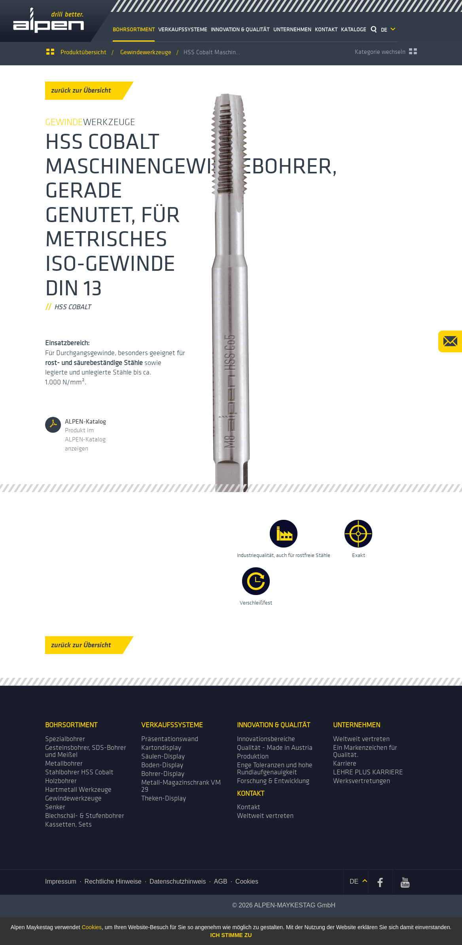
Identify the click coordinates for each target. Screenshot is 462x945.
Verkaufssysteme (182, 29)
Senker (55, 807)
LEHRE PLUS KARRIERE (368, 772)
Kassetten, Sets (68, 824)
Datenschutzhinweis (178, 881)
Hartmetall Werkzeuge (78, 789)
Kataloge (353, 29)
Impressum (60, 881)
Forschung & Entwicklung (273, 780)
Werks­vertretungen (361, 780)
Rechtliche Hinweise (113, 881)
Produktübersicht (83, 52)
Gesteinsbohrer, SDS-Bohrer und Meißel (85, 751)
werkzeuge (145, 52)
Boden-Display (162, 765)
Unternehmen (292, 29)
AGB (220, 881)
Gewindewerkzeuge (73, 798)
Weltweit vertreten (361, 738)
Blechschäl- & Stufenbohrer (84, 815)
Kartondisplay (161, 747)
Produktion (253, 756)
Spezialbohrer (65, 738)
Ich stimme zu (231, 935)
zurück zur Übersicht (87, 90)
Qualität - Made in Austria (274, 747)
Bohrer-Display (162, 773)
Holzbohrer (61, 780)
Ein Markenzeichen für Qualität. (365, 751)
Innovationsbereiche (266, 738)
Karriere (344, 763)
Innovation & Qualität (240, 29)
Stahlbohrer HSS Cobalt (79, 772)
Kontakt (326, 29)
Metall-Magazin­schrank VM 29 (181, 786)
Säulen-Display (163, 756)
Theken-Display (163, 798)
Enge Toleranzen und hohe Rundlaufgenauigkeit (274, 769)
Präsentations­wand (169, 738)
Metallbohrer (64, 763)
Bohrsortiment (134, 29)
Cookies (246, 881)
